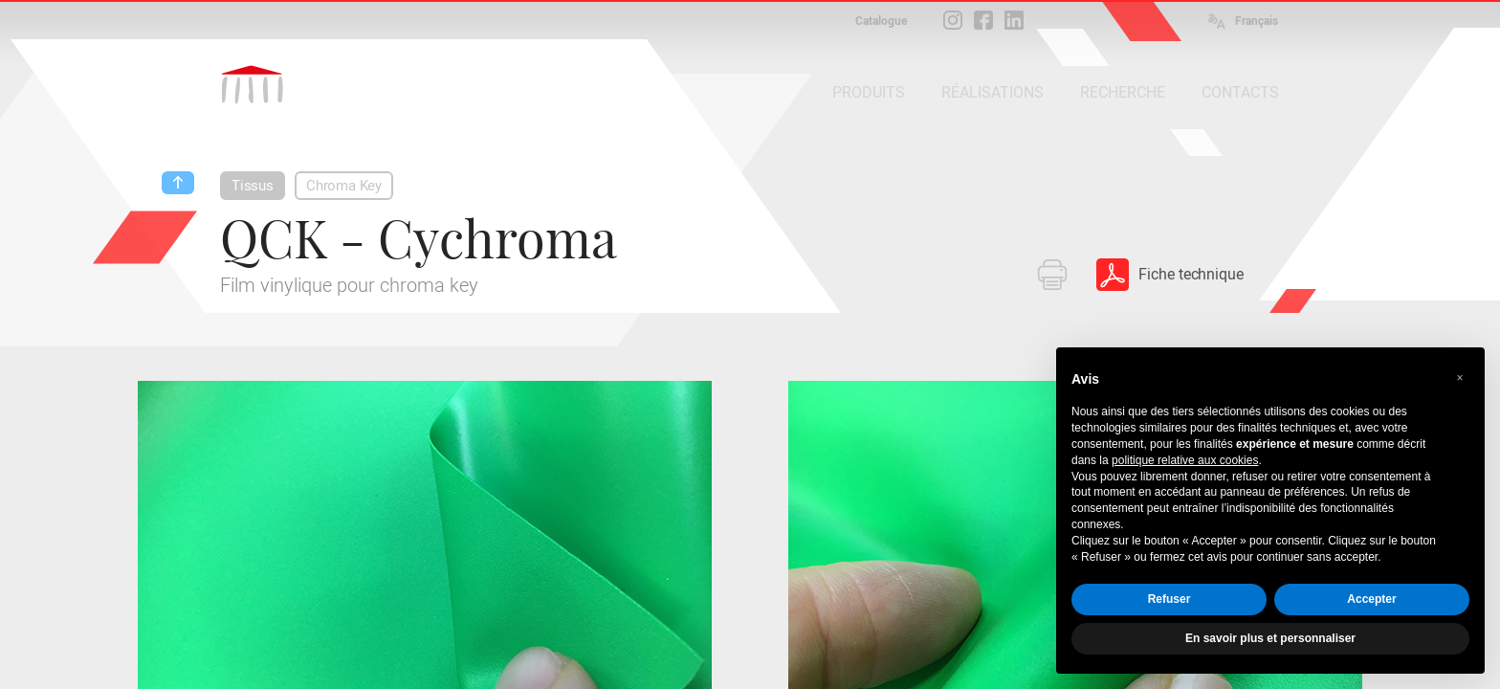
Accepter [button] (1371, 599)
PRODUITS (868, 92)
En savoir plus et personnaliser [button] (1270, 638)
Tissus (253, 185)
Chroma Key (344, 185)
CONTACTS (1240, 92)
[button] (1460, 378)
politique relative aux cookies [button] (1185, 460)
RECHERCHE (1122, 92)
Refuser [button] (1169, 599)
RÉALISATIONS (992, 92)
